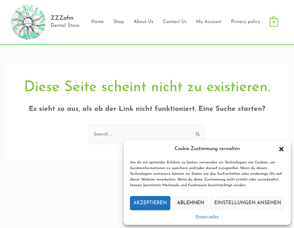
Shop (118, 22)
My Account (209, 22)
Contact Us (175, 22)
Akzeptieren (150, 203)
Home (97, 22)
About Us (143, 22)
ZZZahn (62, 18)
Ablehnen (190, 203)
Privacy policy (207, 216)
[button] (281, 149)
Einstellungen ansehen (247, 203)
